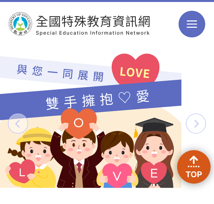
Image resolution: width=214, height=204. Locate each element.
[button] (18, 123)
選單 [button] (192, 24)
